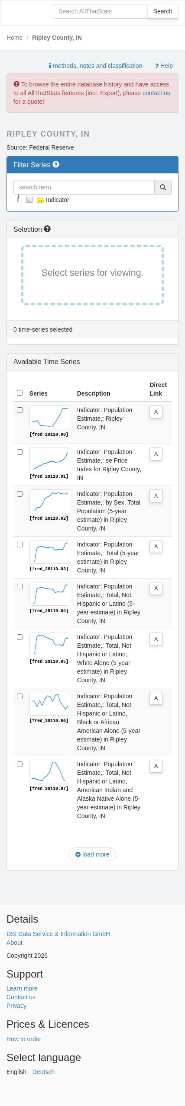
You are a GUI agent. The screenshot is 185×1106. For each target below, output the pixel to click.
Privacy (16, 1005)
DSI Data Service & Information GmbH (58, 933)
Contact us (21, 996)
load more (92, 854)
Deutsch (43, 1071)
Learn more (22, 988)
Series (38, 393)
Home (14, 37)
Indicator (46, 200)
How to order (23, 1038)
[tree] (92, 200)
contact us (156, 93)
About (14, 942)
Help (164, 65)
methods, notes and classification (95, 65)
